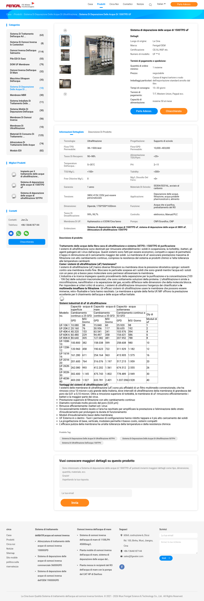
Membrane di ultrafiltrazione (27, 127)
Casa (8, 535)
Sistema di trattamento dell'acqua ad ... (27, 35)
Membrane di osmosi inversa (27, 118)
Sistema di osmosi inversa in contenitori (27, 43)
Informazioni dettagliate (71, 132)
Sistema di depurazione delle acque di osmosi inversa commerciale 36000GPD (52, 561)
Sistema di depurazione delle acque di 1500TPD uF (32, 185)
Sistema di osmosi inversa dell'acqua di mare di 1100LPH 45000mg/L (95, 539)
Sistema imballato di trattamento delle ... (27, 102)
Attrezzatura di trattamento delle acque (27, 143)
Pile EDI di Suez (27, 58)
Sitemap (10, 553)
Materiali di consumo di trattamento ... (27, 135)
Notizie (9, 548)
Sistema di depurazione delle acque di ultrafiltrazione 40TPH (88, 438)
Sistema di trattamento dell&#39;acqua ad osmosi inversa (52, 532)
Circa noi (10, 544)
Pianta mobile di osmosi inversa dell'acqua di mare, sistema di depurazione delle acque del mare (96, 555)
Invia (74, 503)
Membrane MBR (27, 95)
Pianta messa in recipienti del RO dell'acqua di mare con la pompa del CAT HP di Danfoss (96, 569)
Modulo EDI (27, 150)
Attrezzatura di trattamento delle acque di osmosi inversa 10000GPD (54, 546)
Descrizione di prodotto (100, 132)
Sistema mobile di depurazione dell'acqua (27, 110)
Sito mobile (12, 557)
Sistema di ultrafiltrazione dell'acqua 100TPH (81, 443)
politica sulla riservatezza (12, 564)
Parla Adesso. (184, 4)
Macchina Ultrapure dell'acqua (27, 79)
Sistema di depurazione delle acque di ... (27, 88)
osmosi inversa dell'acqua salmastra (27, 51)
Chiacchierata (27, 242)
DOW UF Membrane (27, 64)
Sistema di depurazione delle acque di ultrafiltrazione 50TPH (32, 195)
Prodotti (10, 539)
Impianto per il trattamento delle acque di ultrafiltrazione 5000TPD (32, 174)
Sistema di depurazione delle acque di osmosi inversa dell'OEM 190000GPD (52, 576)
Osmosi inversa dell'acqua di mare (27, 71)
